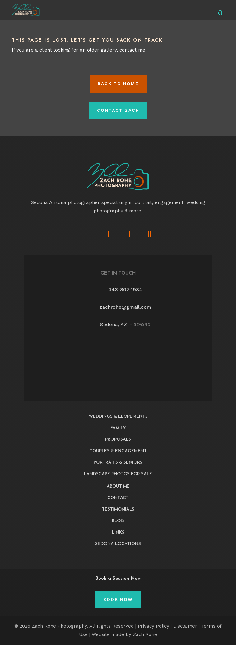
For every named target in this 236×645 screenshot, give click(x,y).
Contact (118, 498)
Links (118, 532)
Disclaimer (185, 626)
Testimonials (118, 509)
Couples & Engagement (118, 451)
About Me (118, 486)
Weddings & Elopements (118, 416)
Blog (118, 521)
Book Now (118, 599)
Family (118, 428)
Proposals (118, 439)
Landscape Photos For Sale (118, 474)
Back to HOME (118, 83)
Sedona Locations (118, 544)
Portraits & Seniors (118, 462)
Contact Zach (118, 110)
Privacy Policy (153, 626)
